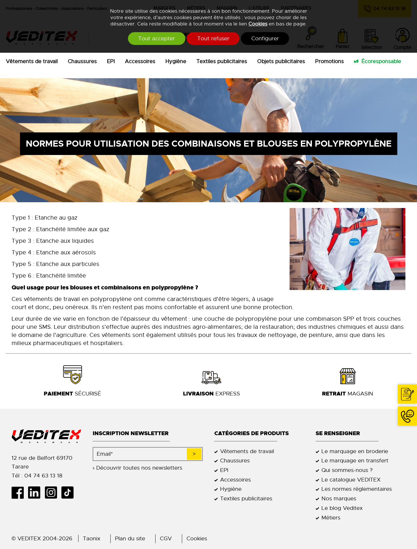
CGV (166, 538)
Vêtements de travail (32, 61)
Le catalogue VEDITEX (351, 479)
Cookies (257, 24)
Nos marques (338, 498)
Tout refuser (213, 38)
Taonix (91, 538)
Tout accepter (153, 38)
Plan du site (130, 538)
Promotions (329, 61)
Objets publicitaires (281, 61)
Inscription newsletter (131, 433)
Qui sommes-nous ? (347, 470)
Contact (407, 394)
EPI (111, 61)
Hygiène (175, 61)
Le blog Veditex (342, 508)
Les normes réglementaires (356, 489)
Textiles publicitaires (221, 61)
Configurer (269, 38)
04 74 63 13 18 (407, 416)
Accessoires (140, 61)
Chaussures (82, 61)
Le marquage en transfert (354, 460)
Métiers (330, 517)
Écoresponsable (381, 61)
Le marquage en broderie (354, 451)
